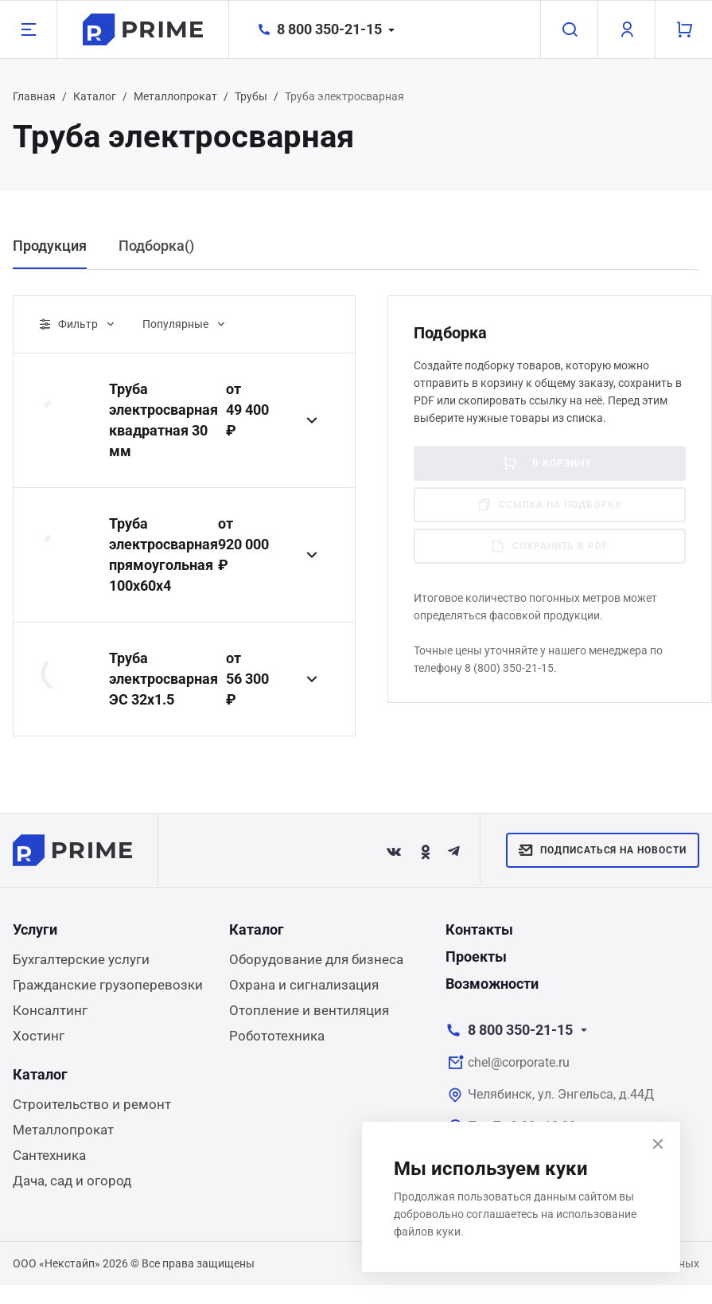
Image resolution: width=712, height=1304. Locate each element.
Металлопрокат (175, 96)
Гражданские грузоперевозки (108, 985)
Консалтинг (50, 1010)
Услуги (35, 929)
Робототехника (277, 1036)
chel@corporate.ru (519, 1062)
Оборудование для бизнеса (316, 959)
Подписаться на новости (603, 850)
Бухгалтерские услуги (81, 959)
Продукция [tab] (50, 245)
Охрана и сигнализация (304, 985)
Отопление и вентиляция (309, 1010)
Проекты (476, 956)
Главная (34, 96)
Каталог (94, 96)
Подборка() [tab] (156, 245)
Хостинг (38, 1036)
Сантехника (49, 1155)
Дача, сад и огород (72, 1181)
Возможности (492, 983)
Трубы (251, 96)
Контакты (479, 929)
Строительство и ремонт (92, 1104)
